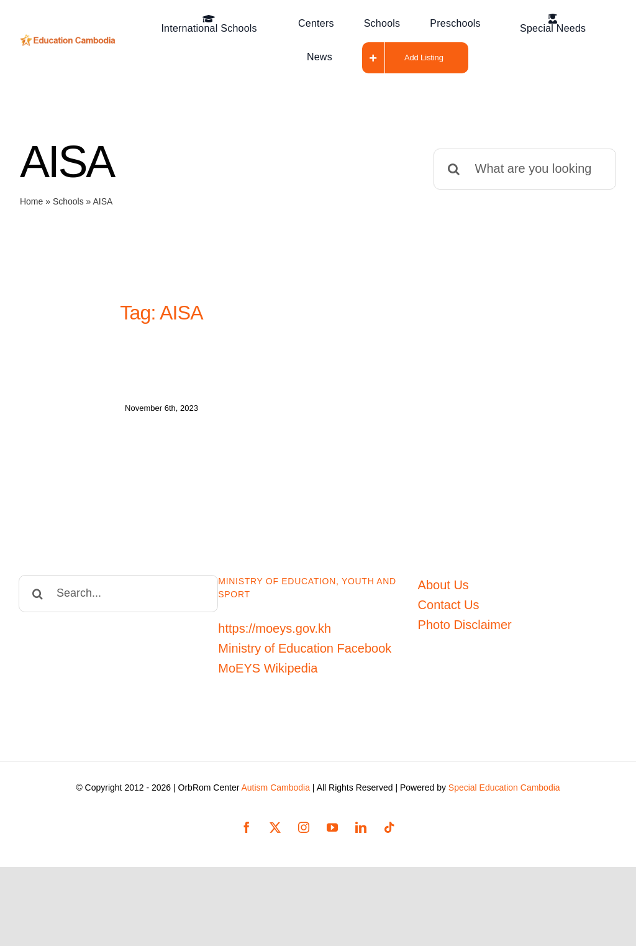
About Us (443, 577)
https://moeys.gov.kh (274, 620)
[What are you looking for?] (525, 169)
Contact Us (448, 597)
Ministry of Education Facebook (304, 640)
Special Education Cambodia (504, 779)
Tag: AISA (161, 312)
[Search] (454, 169)
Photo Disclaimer (465, 616)
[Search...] (118, 585)
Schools (68, 201)
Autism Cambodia (275, 779)
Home (31, 201)
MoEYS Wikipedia (267, 660)
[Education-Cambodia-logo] (70, 40)
